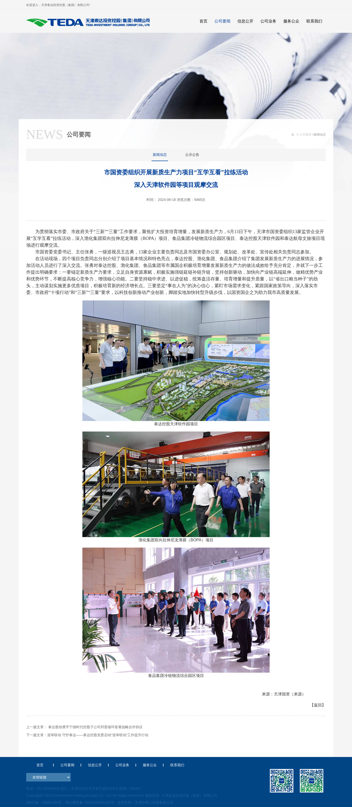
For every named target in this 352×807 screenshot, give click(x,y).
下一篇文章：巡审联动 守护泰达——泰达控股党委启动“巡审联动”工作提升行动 (87, 735)
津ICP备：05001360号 (44, 802)
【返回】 (318, 705)
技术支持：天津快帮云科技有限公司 (145, 802)
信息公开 (95, 765)
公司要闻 (305, 134)
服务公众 (150, 765)
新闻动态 (160, 155)
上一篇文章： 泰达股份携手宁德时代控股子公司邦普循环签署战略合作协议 (84, 727)
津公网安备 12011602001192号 (89, 802)
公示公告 (192, 155)
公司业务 (122, 765)
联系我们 (177, 765)
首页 (39, 765)
